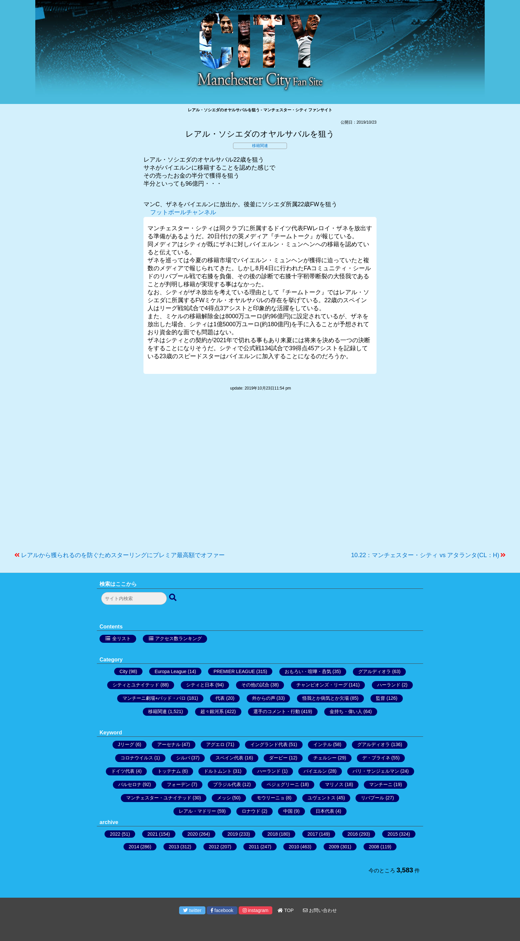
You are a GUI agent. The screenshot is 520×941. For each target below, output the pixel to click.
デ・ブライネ (376, 757)
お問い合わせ (320, 910)
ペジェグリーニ (283, 784)
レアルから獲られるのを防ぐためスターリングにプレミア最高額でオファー (123, 555)
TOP (286, 910)
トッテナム (169, 771)
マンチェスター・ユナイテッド (158, 797)
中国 (288, 811)
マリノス (334, 784)
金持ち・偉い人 (346, 711)
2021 (152, 834)
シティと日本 (200, 684)
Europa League (170, 671)
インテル (322, 744)
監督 (380, 698)
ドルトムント (218, 771)
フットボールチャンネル (183, 212)
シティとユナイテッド (136, 684)
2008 (374, 846)
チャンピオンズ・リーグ (322, 684)
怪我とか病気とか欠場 (325, 698)
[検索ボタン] (173, 597)
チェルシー (325, 757)
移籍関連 (260, 145)
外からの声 (263, 698)
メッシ (224, 797)
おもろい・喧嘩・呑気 (308, 671)
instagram (255, 910)
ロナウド (251, 811)
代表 (220, 698)
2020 (192, 834)
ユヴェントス (322, 797)
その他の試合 (255, 684)
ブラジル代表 (227, 784)
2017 (313, 834)
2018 (272, 834)
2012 (214, 846)
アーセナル (168, 744)
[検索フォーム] (134, 598)
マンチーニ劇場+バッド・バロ (154, 698)
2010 (294, 846)
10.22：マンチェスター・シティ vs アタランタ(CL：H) (425, 555)
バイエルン (315, 771)
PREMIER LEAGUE (234, 671)
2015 (393, 834)
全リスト (121, 638)
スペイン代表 (229, 757)
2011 (254, 846)
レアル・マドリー (197, 811)
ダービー (278, 757)
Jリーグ (126, 744)
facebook (222, 910)
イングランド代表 (269, 744)
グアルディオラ (374, 671)
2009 (334, 846)
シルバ (183, 757)
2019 (232, 834)
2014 (134, 846)
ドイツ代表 (122, 771)
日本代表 (325, 811)
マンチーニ (380, 784)
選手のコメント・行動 (276, 711)
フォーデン (178, 784)
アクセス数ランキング (178, 638)
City (124, 671)
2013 (174, 846)
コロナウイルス (137, 757)
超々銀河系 (212, 711)
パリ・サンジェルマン (376, 771)
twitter (192, 910)
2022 (115, 834)
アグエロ (215, 744)
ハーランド (388, 684)
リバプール (372, 797)
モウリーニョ (271, 797)
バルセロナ (129, 784)
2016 (353, 834)
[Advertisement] (260, 474)
